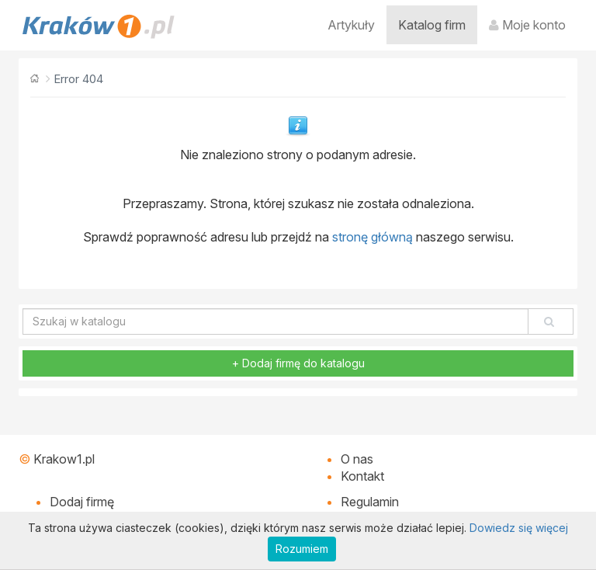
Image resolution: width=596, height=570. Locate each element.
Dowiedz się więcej (519, 527)
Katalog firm (432, 25)
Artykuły (351, 25)
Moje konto (527, 25)
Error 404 (78, 78)
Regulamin (370, 501)
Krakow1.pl (64, 459)
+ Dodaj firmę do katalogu (298, 363)
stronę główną (372, 237)
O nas (357, 459)
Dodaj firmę (82, 501)
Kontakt (362, 476)
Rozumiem (301, 548)
